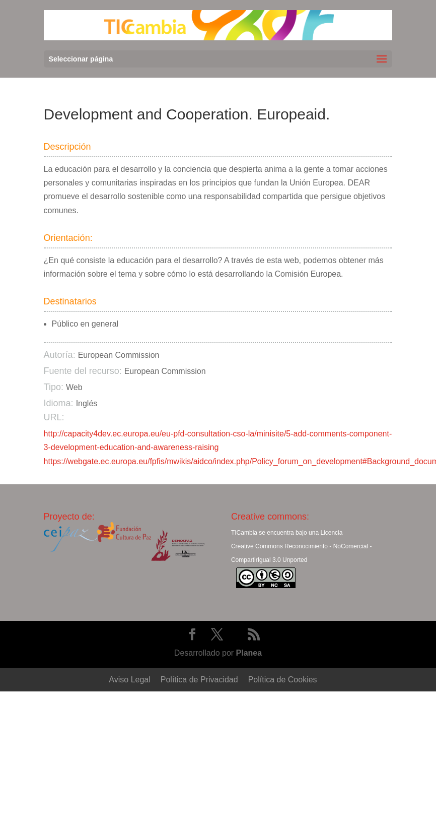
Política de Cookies (282, 679)
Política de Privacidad (199, 679)
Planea (249, 653)
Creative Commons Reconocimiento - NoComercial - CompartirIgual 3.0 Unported (301, 553)
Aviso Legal (129, 679)
